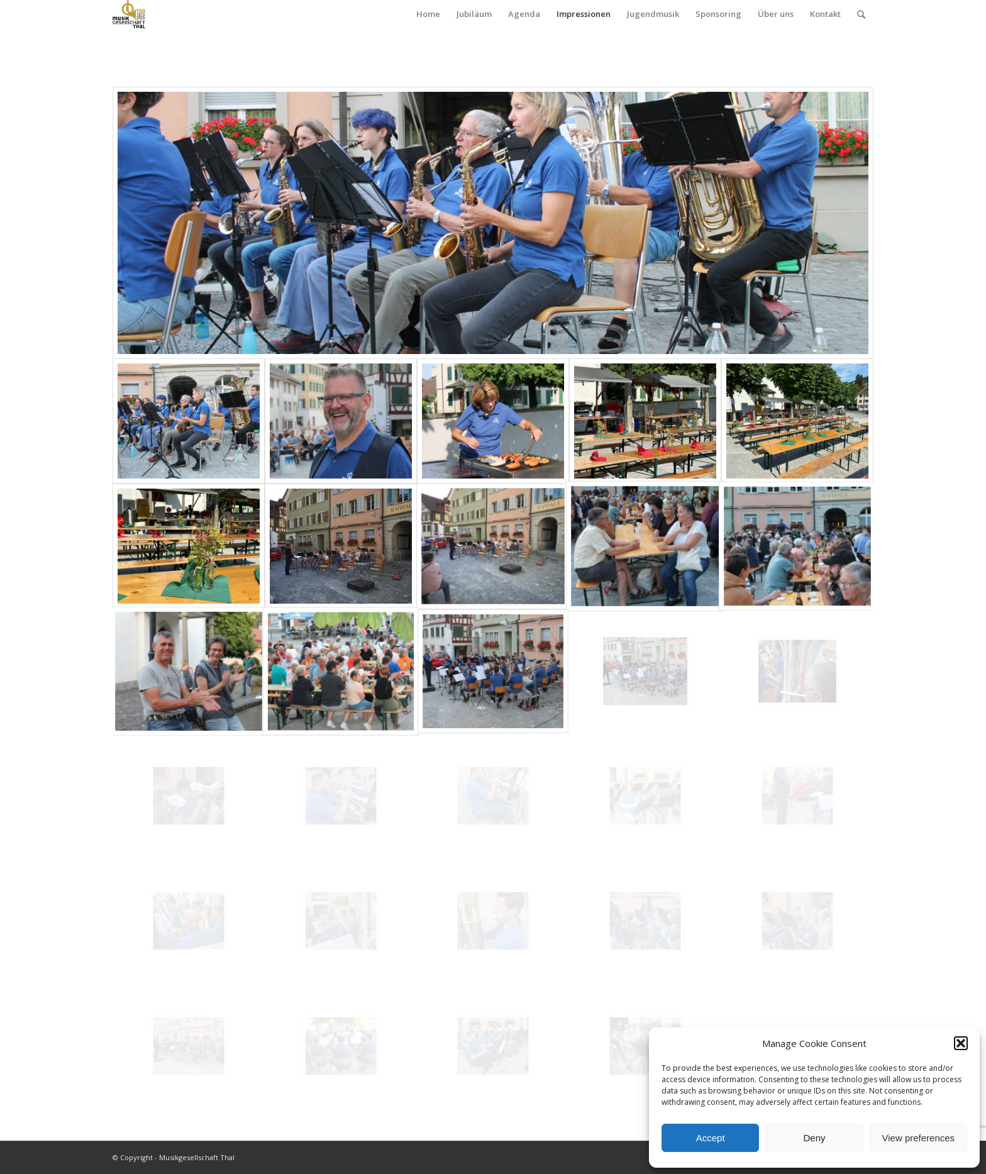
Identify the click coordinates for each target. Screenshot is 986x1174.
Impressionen (584, 13)
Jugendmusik (653, 13)
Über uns (776, 13)
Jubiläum (474, 13)
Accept (710, 1137)
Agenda (524, 13)
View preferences (918, 1137)
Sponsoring (718, 13)
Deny (814, 1137)
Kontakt (825, 13)
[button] (961, 1043)
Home (428, 13)
